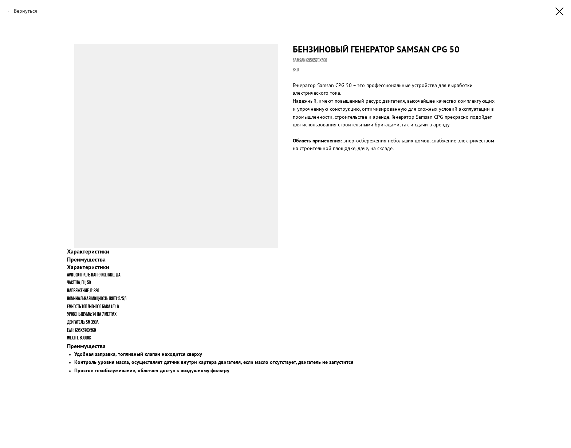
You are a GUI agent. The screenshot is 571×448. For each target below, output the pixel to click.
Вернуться (25, 11)
